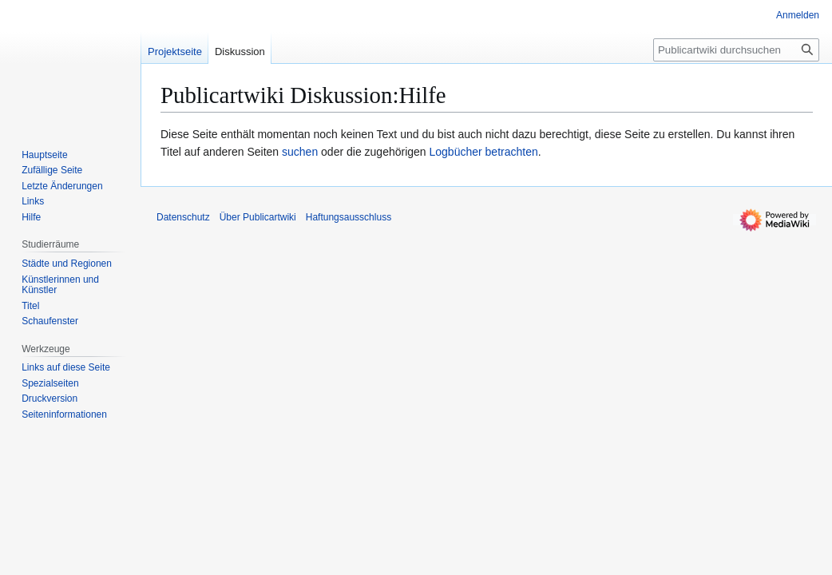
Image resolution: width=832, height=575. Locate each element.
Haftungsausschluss (348, 217)
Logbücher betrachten (484, 151)
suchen (300, 151)
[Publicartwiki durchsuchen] (736, 49)
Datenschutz (183, 217)
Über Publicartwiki (258, 217)
